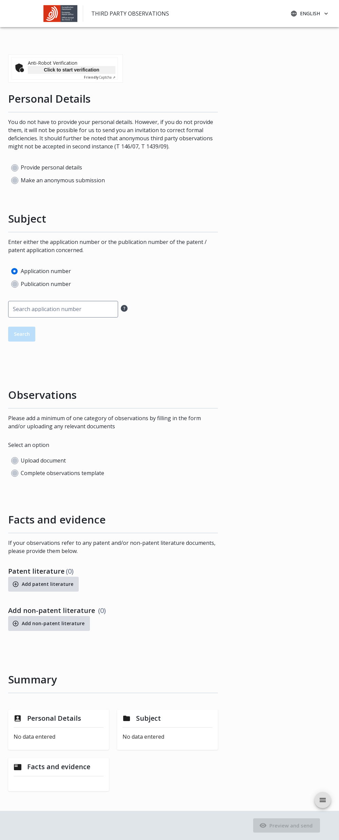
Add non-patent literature (49, 623)
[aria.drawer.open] (323, 800)
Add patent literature (43, 584)
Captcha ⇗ (99, 77)
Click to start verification (71, 70)
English (310, 13)
